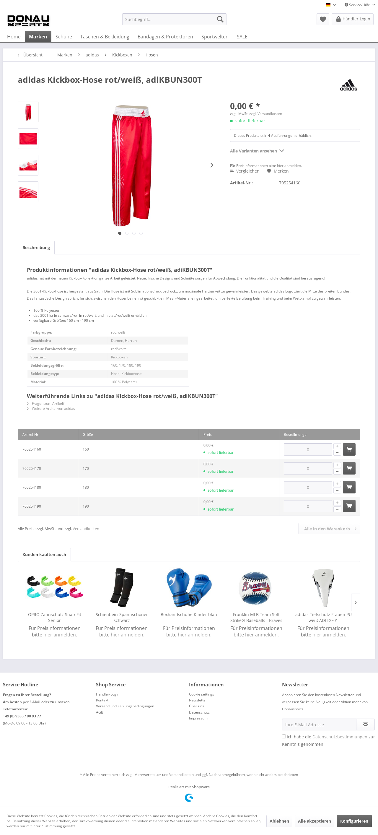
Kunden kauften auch (44, 554)
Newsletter (198, 700)
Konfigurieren (354, 821)
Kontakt (102, 700)
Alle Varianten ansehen (257, 150)
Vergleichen (245, 171)
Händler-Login (107, 694)
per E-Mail (31, 701)
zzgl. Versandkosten (265, 113)
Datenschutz (199, 712)
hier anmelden (289, 165)
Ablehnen (279, 821)
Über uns (196, 706)
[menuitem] (174, 19)
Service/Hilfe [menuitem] (358, 4)
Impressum (198, 718)
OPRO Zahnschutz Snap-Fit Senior (54, 617)
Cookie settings (201, 694)
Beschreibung (36, 247)
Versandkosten (86, 528)
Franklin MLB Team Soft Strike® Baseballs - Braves (256, 617)
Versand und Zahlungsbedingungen (125, 706)
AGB (99, 712)
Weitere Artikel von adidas (51, 408)
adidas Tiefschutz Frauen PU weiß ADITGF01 (323, 617)
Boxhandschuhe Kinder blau (189, 614)
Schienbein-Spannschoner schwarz (122, 617)
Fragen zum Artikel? (45, 403)
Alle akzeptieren (314, 821)
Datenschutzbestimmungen (339, 737)
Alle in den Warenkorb (330, 528)
